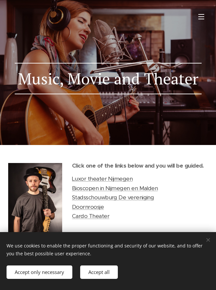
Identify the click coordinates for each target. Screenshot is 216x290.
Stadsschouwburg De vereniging (113, 197)
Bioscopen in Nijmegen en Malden (115, 188)
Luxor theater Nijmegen (102, 178)
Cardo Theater (90, 216)
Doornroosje (88, 206)
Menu (201, 16)
